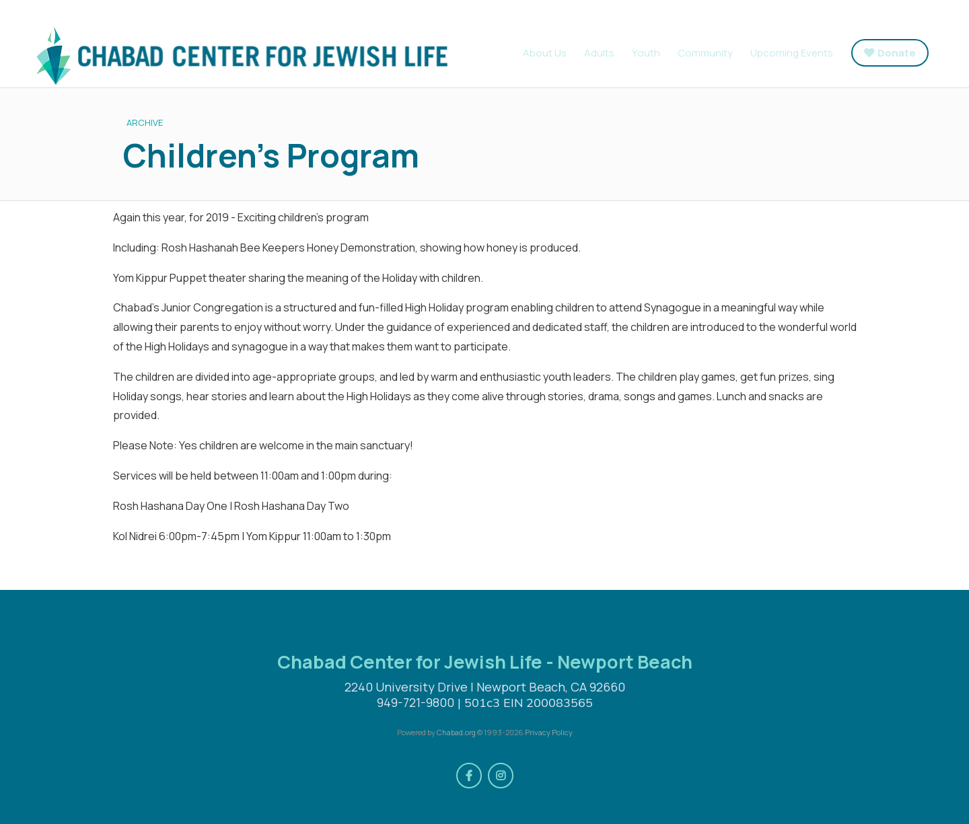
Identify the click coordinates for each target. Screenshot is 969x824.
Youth (646, 53)
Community (705, 53)
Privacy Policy (549, 732)
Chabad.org (456, 732)
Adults (599, 53)
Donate (896, 53)
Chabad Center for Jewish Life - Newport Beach (238, 55)
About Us (545, 53)
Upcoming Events (791, 53)
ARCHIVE (145, 122)
